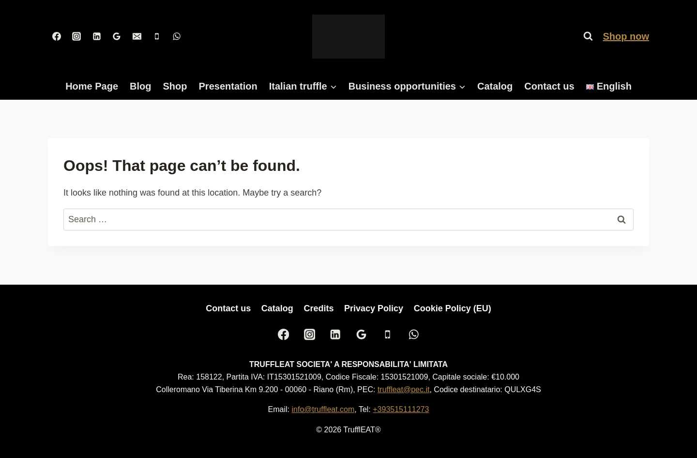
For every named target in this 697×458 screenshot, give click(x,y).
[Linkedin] (97, 36)
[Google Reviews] (116, 36)
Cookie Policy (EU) (452, 308)
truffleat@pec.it (404, 389)
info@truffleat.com (323, 409)
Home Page (91, 86)
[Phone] (157, 36)
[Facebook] (56, 36)
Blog (140, 86)
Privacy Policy (373, 308)
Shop (175, 86)
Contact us (549, 86)
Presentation (228, 86)
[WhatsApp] (176, 36)
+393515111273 (401, 409)
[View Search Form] (588, 36)
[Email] (137, 36)
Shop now (626, 36)
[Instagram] (76, 36)
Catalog (495, 86)
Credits (318, 308)
